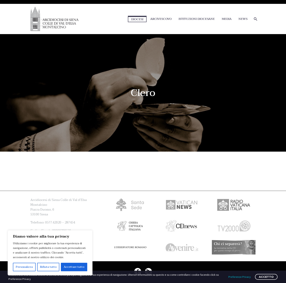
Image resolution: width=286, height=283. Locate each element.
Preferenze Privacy (239, 277)
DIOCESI (137, 19)
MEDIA (226, 19)
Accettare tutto (74, 267)
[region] (50, 252)
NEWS (242, 19)
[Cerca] (255, 19)
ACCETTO (266, 277)
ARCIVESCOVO (161, 19)
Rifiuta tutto (48, 267)
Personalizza (24, 267)
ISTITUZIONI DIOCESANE (197, 19)
